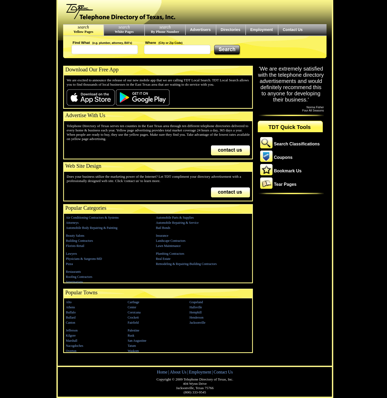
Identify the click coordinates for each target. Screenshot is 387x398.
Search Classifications (297, 144)
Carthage (133, 302)
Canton (70, 322)
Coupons (283, 157)
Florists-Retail (75, 246)
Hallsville (195, 307)
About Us (178, 372)
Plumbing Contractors (170, 254)
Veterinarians (74, 282)
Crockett (133, 317)
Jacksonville (197, 322)
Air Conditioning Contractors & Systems (92, 217)
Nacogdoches (74, 346)
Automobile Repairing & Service (177, 223)
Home (162, 372)
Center (132, 307)
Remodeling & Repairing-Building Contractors (186, 264)
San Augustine (137, 341)
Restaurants (73, 272)
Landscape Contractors (170, 241)
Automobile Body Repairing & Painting (91, 228)
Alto (68, 302)
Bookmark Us (288, 171)
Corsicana (134, 312)
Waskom (133, 351)
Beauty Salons (75, 236)
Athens (70, 307)
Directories (230, 29)
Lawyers (71, 254)
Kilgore (71, 335)
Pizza (69, 264)
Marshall (71, 341)
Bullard (71, 317)
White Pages (124, 32)
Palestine (133, 330)
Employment (261, 29)
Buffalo (71, 312)
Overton (71, 351)
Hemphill (195, 312)
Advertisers (200, 29)
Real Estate (163, 259)
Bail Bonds (163, 228)
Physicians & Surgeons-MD (84, 259)
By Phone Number (165, 32)
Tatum (132, 346)
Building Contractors (79, 241)
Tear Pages (285, 184)
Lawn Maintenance (168, 246)
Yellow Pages (83, 32)
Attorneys (72, 223)
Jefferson (72, 330)
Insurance (162, 236)
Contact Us (293, 29)
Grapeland (196, 302)
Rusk (131, 335)
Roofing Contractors (79, 277)
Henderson (196, 317)
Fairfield (133, 322)
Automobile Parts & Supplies (175, 217)
